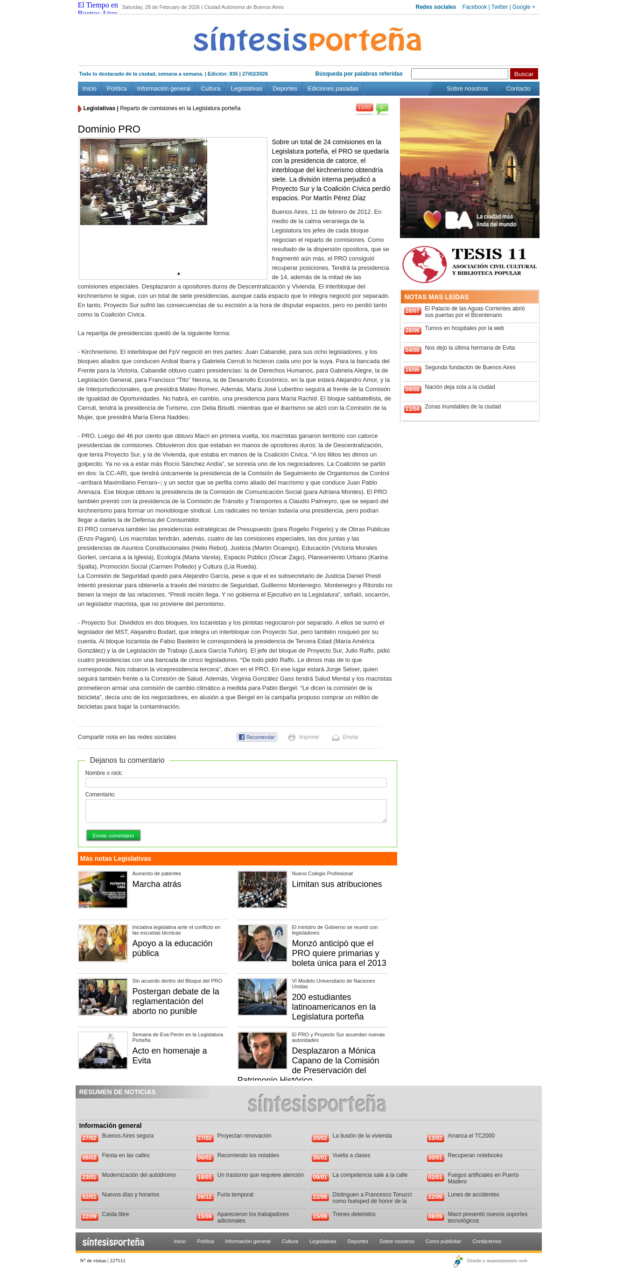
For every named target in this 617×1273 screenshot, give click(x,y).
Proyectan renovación (244, 1135)
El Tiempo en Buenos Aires (98, 9)
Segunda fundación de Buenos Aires (470, 367)
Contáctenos (486, 1241)
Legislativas (246, 88)
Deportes (285, 88)
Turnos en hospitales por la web (465, 328)
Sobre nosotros (467, 88)
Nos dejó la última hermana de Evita (470, 348)
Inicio (90, 88)
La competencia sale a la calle (370, 1175)
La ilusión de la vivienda (362, 1135)
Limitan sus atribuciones (337, 884)
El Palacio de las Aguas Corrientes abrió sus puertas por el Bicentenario (475, 311)
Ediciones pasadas (333, 88)
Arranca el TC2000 (471, 1135)
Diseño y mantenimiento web (497, 1260)
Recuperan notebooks (475, 1155)
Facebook (475, 7)
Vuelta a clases (352, 1155)
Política (117, 88)
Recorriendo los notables (248, 1155)
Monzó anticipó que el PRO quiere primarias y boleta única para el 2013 (339, 953)
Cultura (210, 88)
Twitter (499, 7)
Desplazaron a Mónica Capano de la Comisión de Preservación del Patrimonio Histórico (308, 1065)
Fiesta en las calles (126, 1155)
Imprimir (309, 737)
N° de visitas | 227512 (103, 1260)
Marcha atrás (157, 884)
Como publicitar (443, 1241)
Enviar (351, 737)
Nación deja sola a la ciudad (460, 387)
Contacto (518, 88)
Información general (164, 88)
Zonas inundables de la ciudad (463, 406)
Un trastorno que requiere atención (260, 1175)
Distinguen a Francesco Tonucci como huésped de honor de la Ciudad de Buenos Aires (372, 1201)
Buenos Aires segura (128, 1135)
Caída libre (115, 1214)
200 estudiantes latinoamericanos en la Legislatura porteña (334, 1006)
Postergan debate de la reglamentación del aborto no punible (176, 1001)
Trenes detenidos (354, 1214)
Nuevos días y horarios (131, 1194)
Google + (523, 7)
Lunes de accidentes (473, 1194)
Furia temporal (235, 1194)
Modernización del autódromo (139, 1175)
